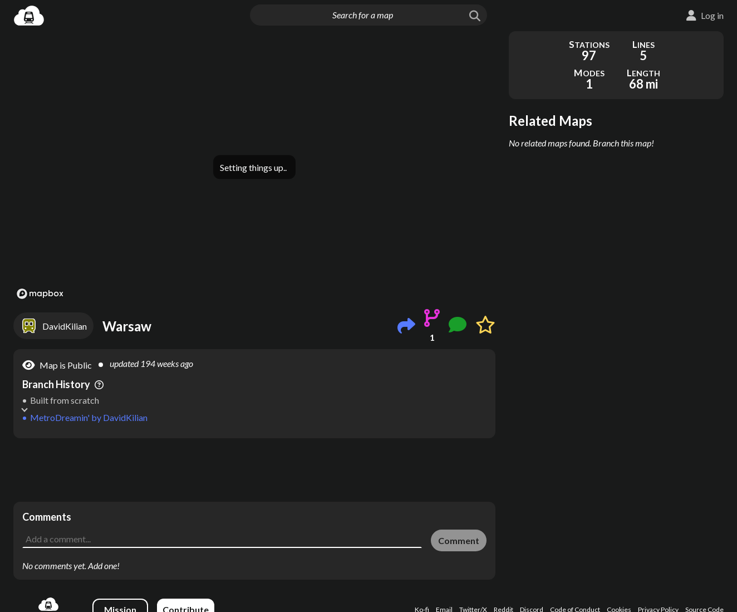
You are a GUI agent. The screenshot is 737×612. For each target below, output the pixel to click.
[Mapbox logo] (40, 293)
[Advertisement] (254, 470)
